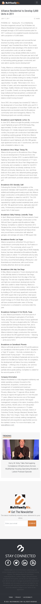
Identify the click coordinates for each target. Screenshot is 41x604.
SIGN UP (32, 523)
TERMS (11, 597)
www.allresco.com (7, 425)
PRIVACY (18, 597)
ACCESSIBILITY (27, 597)
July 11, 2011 (5, 18)
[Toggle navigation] (37, 2)
